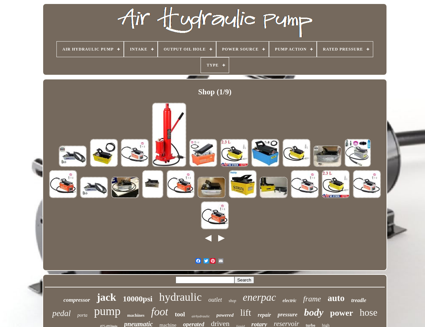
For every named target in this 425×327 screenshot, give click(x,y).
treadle (358, 300)
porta (82, 315)
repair (264, 315)
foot (159, 312)
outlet (215, 299)
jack (106, 297)
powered (225, 315)
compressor (76, 300)
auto (336, 298)
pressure (288, 314)
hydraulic (180, 297)
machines (135, 315)
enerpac (259, 297)
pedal (61, 313)
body (313, 312)
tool (180, 314)
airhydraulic (201, 316)
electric (290, 300)
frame (312, 299)
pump (107, 311)
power (341, 313)
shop (232, 300)
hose (368, 312)
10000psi (137, 298)
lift (245, 312)
